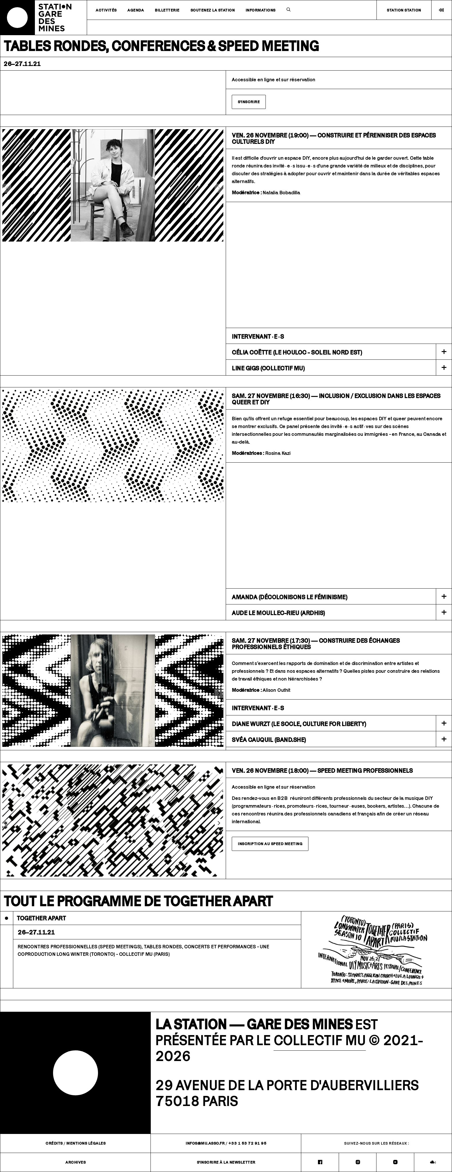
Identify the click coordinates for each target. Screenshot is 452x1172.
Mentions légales (86, 1143)
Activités (106, 10)
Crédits (54, 1143)
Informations (261, 10)
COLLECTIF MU (320, 1040)
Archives (75, 1162)
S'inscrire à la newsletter (226, 1162)
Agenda (135, 10)
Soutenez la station (213, 10)
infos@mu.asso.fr (205, 1143)
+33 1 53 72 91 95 (247, 1143)
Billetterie (167, 10)
